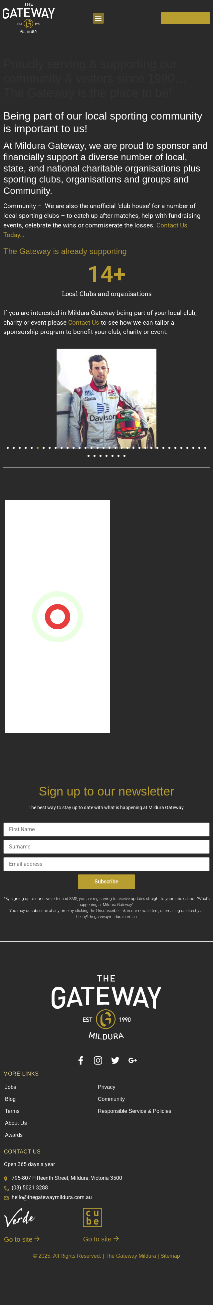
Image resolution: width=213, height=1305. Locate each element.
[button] (98, 18)
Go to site (22, 1239)
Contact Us (83, 322)
